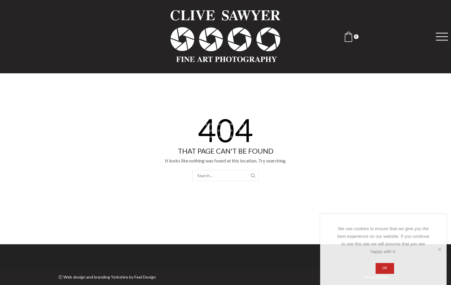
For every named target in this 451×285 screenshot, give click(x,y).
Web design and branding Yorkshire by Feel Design (109, 276)
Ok (384, 268)
